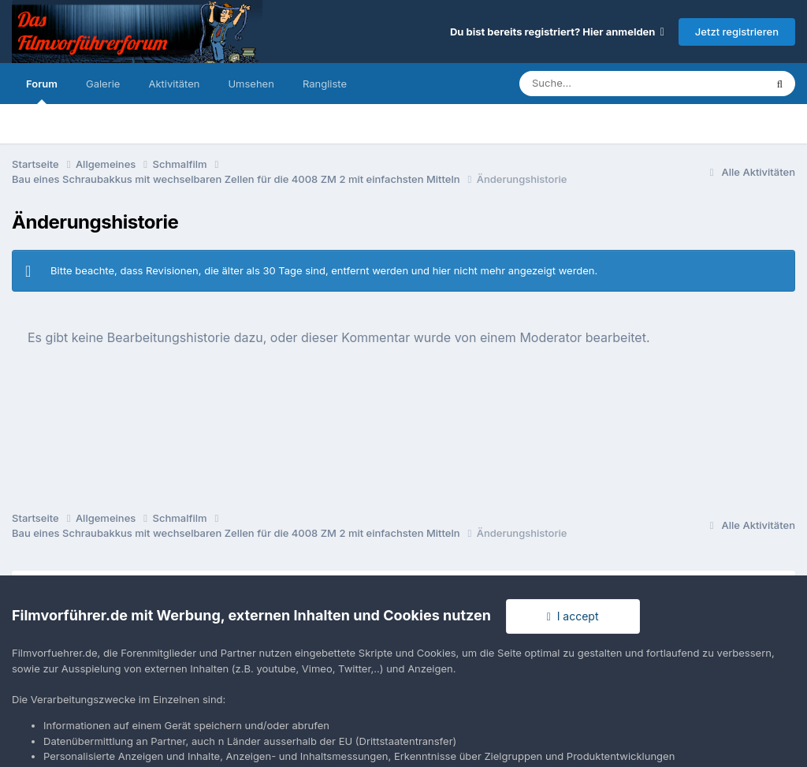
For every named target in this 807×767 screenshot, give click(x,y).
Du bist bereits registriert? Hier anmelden (557, 31)
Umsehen (250, 83)
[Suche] (610, 83)
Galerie (103, 83)
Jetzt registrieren (737, 31)
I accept (573, 616)
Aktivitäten (173, 83)
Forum (42, 90)
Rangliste (325, 83)
